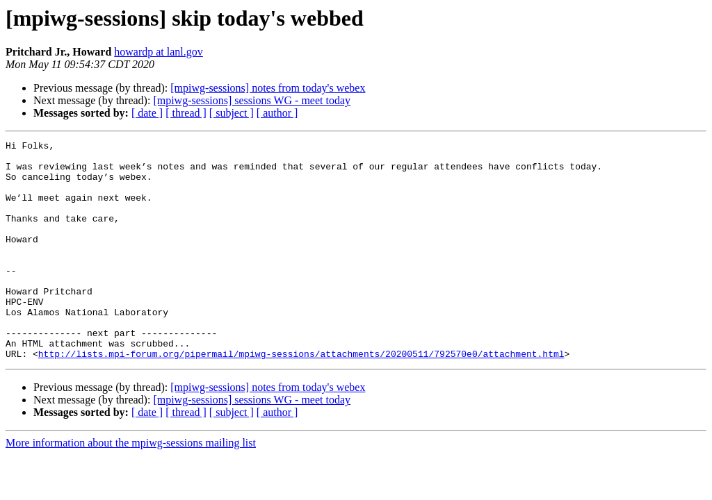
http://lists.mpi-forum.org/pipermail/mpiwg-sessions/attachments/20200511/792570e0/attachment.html (301, 397)
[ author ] (277, 113)
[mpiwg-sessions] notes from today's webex (267, 88)
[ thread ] (186, 113)
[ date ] (147, 113)
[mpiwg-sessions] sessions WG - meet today (251, 100)
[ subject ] (231, 113)
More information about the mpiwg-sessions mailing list (131, 486)
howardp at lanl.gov (158, 52)
